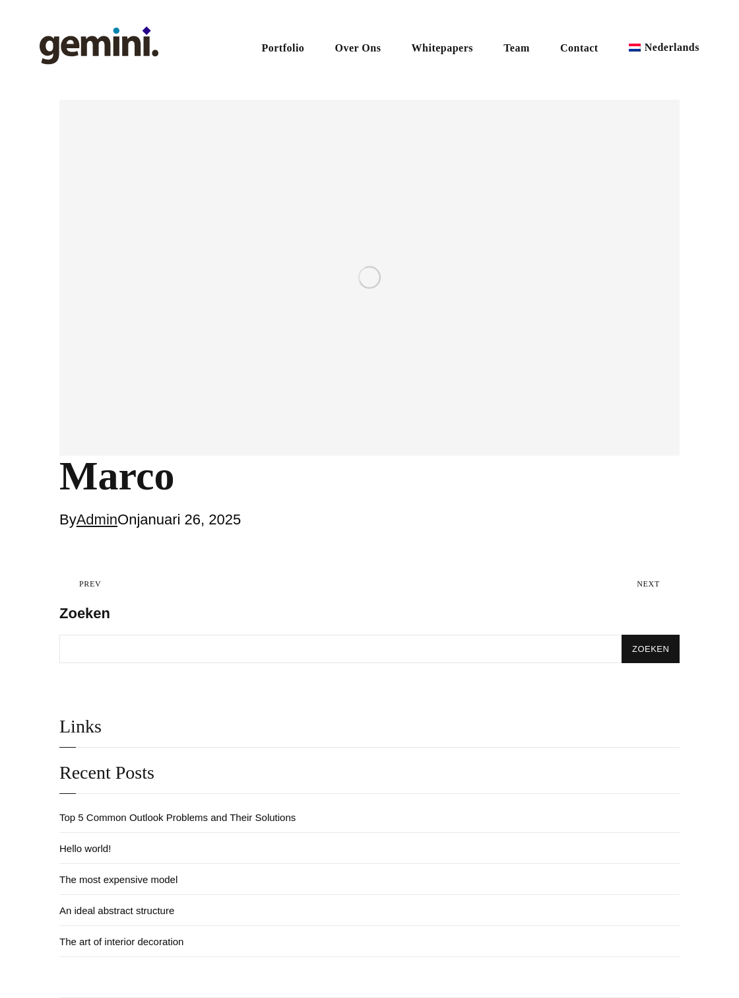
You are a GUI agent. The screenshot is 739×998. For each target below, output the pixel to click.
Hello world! (85, 848)
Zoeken (84, 613)
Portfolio (282, 47)
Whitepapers (443, 47)
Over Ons (358, 47)
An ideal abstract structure (116, 910)
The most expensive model (118, 879)
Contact (579, 47)
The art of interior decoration (121, 941)
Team (516, 47)
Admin (97, 519)
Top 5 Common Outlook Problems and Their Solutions (177, 817)
